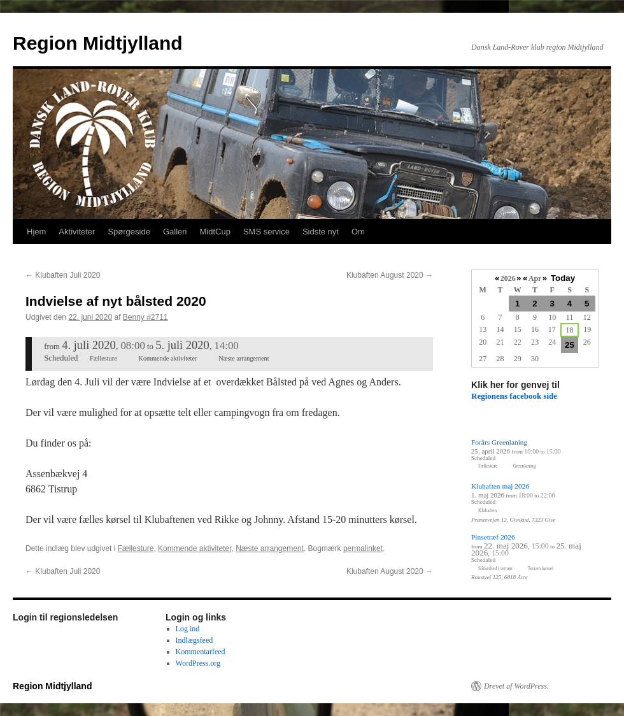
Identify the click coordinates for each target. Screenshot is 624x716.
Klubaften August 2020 (389, 275)
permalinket (363, 548)
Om (358, 231)
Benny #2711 (145, 317)
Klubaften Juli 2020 (62, 275)
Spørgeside (129, 231)
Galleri (175, 231)
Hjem (36, 231)
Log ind (188, 628)
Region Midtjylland (98, 43)
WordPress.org (198, 663)
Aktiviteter (77, 231)
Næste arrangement (270, 548)
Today (563, 278)
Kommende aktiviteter (194, 548)
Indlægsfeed (194, 640)
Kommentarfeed (200, 651)
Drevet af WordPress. (516, 686)
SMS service (266, 231)
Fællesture (136, 548)
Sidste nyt (320, 231)
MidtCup (214, 231)
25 (569, 345)
